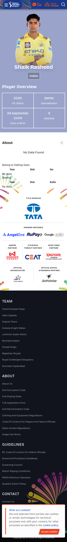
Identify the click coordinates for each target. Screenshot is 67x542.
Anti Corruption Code (13, 390)
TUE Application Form (14, 402)
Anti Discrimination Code (15, 409)
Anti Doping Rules (11, 396)
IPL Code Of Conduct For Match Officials (24, 452)
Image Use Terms (11, 434)
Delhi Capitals (9, 315)
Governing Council (12, 465)
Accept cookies (49, 531)
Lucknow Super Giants (14, 334)
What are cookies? (20, 510)
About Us (7, 383)
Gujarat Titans (9, 321)
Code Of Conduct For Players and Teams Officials (28, 421)
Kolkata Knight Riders (14, 328)
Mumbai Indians (10, 340)
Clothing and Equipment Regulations (22, 415)
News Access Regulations (16, 428)
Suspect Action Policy (14, 483)
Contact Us (8, 501)
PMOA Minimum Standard (16, 477)
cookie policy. (51, 525)
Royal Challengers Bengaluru (17, 359)
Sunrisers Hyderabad (13, 366)
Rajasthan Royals (11, 353)
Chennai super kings (13, 309)
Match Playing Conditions (16, 471)
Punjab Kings (9, 347)
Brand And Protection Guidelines (20, 458)
